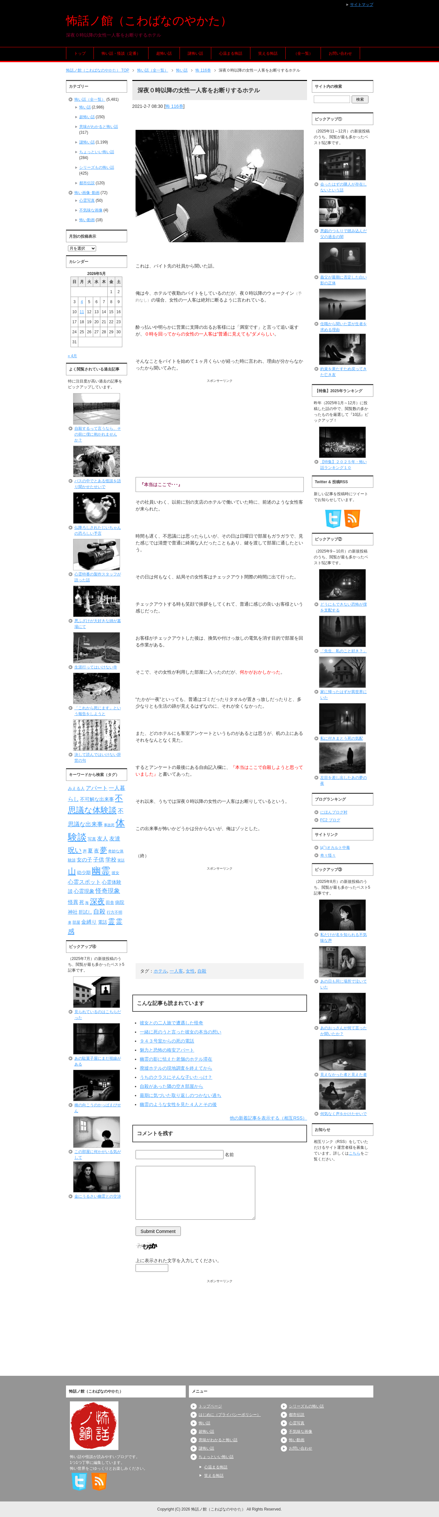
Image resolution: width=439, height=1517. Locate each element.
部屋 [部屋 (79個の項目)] (76, 922)
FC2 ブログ (330, 820)
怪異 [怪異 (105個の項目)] (73, 902)
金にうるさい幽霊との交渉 (97, 1196)
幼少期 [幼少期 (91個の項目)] (84, 872)
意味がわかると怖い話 (98, 126)
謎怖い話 (195, 53)
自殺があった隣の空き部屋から (171, 1086)
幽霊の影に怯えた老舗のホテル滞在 (176, 1059)
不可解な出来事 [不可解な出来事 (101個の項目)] (97, 799)
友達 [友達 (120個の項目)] (114, 839)
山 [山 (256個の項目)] (72, 871)
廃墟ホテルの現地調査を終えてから (176, 1068)
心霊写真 (87, 200)
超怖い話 (164, 53)
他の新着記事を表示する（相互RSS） (268, 1118)
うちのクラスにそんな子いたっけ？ (176, 1077)
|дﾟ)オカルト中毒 (335, 847)
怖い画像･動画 (87, 192)
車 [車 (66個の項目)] (69, 922)
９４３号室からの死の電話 (167, 1041)
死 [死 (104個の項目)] (81, 902)
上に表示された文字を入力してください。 (179, 1260)
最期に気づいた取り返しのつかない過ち (180, 1095)
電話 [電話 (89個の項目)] (102, 922)
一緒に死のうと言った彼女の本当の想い (180, 1031)
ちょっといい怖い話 (96, 152)
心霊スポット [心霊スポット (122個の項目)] (84, 882)
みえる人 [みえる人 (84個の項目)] (76, 788)
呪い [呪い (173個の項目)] (75, 850)
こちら (354, 1153)
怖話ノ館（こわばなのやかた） (149, 20)
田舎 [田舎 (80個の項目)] (110, 902)
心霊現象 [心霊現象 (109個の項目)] (84, 891)
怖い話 (85, 107)
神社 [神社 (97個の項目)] (73, 912)
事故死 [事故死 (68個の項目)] (109, 825)
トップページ (210, 1406)
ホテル (160, 971)
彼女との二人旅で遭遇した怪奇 (171, 1022)
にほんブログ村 (333, 812)
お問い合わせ (340, 53)
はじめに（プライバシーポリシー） (230, 1414)
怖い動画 (87, 220)
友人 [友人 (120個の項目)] (102, 839)
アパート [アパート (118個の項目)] (97, 788)
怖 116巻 (174, 106)
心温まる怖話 (230, 53)
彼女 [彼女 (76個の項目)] (115, 873)
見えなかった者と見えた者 (343, 1074)
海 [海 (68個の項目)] (87, 903)
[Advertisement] (220, 428)
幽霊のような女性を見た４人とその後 (178, 1104)
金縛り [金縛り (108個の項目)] (89, 922)
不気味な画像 (91, 210)
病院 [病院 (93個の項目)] (119, 902)
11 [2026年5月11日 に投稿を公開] (82, 312)
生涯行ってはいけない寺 (95, 667)
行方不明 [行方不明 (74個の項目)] (114, 912)
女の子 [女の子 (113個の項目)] (84, 859)
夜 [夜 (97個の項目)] (96, 850)
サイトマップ (361, 4)
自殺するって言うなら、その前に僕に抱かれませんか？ (97, 434)
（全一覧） (303, 53)
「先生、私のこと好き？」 (343, 651)
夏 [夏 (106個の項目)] (90, 850)
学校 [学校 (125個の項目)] (110, 859)
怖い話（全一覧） (89, 99)
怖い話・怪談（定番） (121, 53)
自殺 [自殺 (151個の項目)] (99, 911)
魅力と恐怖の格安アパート (167, 1050)
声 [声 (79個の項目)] (85, 851)
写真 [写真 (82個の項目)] (92, 839)
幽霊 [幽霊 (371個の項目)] (101, 870)
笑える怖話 (268, 53)
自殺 (201, 971)
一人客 (176, 971)
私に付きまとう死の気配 (341, 738)
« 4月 (72, 356)
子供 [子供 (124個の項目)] (98, 859)
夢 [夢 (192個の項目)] (103, 850)
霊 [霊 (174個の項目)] (111, 921)
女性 (190, 971)
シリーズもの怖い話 (96, 167)
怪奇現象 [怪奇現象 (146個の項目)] (107, 890)
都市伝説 (87, 183)
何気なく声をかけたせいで (343, 1114)
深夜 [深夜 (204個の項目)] (97, 901)
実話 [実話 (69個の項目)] (121, 860)
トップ (80, 53)
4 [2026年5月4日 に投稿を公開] (82, 302)
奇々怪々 (328, 855)
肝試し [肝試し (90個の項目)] (85, 912)
